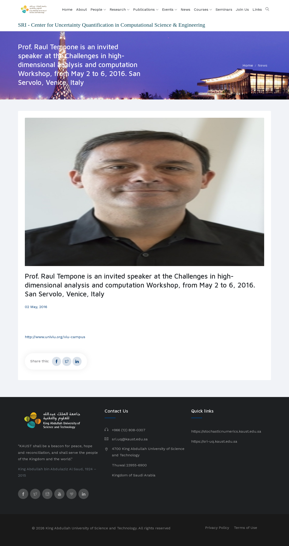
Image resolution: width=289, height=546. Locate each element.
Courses (203, 9)
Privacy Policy (217, 527)
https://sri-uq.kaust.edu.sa (214, 441)
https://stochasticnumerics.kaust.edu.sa (226, 431)
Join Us (242, 9)
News (185, 9)
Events (169, 9)
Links (257, 9)
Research (119, 9)
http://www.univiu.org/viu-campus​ (55, 337)
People (98, 9)
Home (67, 9)
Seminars (224, 9)
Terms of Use (245, 527)
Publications (145, 9)
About (81, 9)
